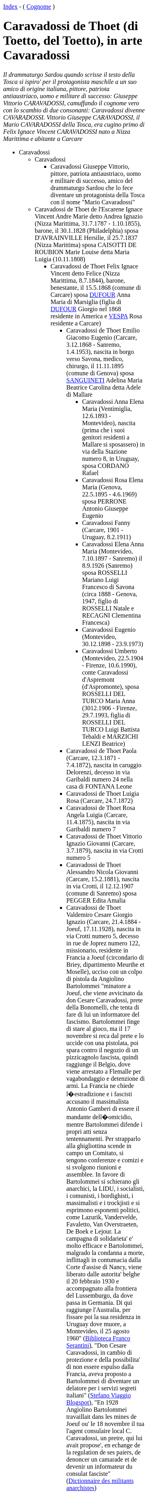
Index (10, 6)
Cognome (38, 6)
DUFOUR (103, 294)
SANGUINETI (85, 380)
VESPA (118, 316)
